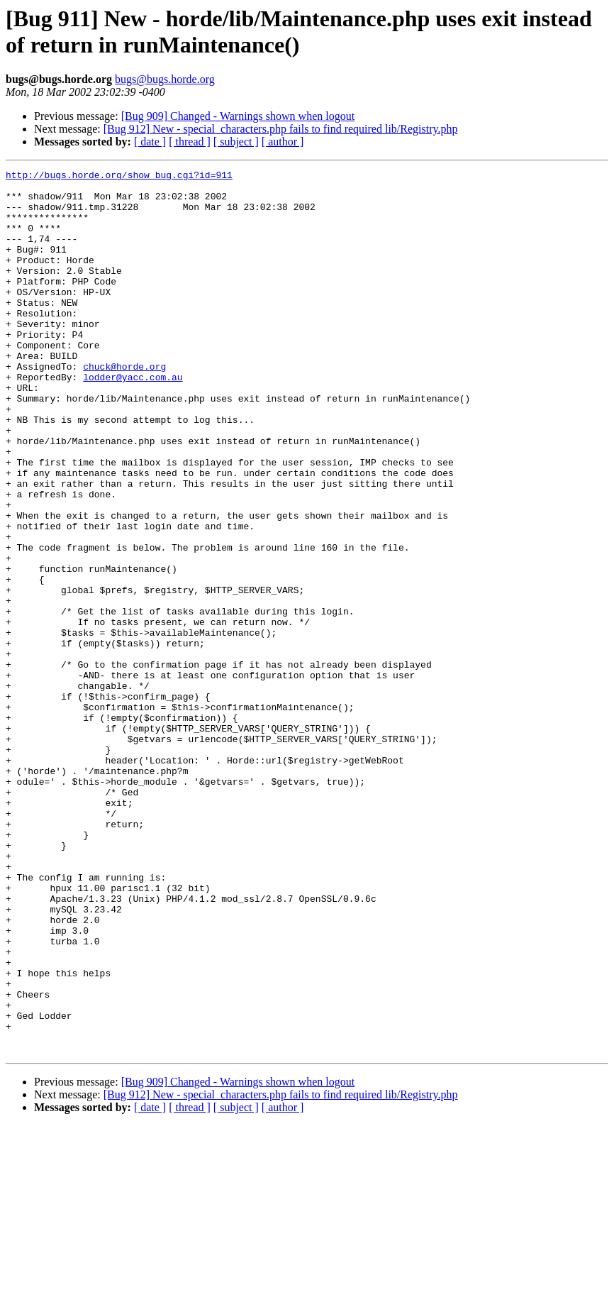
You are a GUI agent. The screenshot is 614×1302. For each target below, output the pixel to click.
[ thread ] (190, 142)
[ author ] (283, 142)
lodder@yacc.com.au (132, 419)
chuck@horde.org (124, 406)
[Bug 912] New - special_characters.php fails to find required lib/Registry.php (281, 129)
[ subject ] (236, 142)
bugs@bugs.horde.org (165, 79)
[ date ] (150, 142)
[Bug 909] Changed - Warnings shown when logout (238, 116)
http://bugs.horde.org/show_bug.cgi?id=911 (119, 176)
